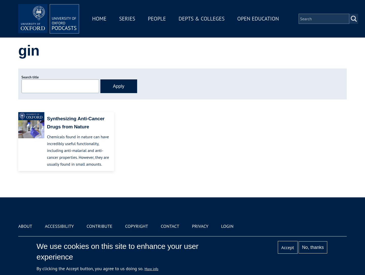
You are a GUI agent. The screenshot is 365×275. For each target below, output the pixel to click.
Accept (287, 247)
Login (227, 226)
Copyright (136, 226)
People (157, 18)
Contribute (99, 226)
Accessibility (59, 226)
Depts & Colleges (202, 18)
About (25, 226)
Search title (30, 77)
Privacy (200, 226)
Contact (170, 226)
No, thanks (313, 247)
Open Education (258, 18)
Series (127, 18)
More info (151, 269)
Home (99, 18)
